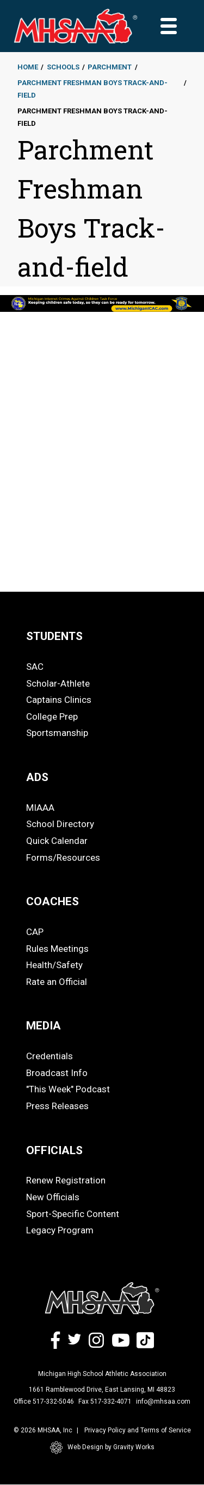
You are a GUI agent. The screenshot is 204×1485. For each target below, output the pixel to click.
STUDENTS (54, 636)
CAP (35, 931)
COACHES (52, 901)
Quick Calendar (57, 840)
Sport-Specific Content (72, 1213)
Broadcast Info (57, 1072)
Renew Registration (66, 1180)
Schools (63, 67)
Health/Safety (54, 964)
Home (27, 67)
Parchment (110, 67)
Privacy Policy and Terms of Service (137, 1430)
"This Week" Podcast (68, 1089)
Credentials (49, 1056)
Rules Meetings (57, 948)
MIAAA (40, 807)
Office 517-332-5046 (44, 1401)
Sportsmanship (57, 732)
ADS (37, 777)
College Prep (52, 716)
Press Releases (57, 1105)
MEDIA (43, 1025)
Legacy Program (60, 1230)
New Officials (52, 1197)
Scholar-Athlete (58, 683)
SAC (35, 666)
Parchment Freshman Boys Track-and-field (92, 89)
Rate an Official (56, 981)
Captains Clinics (58, 699)
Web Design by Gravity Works (102, 1447)
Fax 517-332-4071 (105, 1401)
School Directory (60, 823)
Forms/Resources (63, 857)
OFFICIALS (54, 1150)
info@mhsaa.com (163, 1401)
